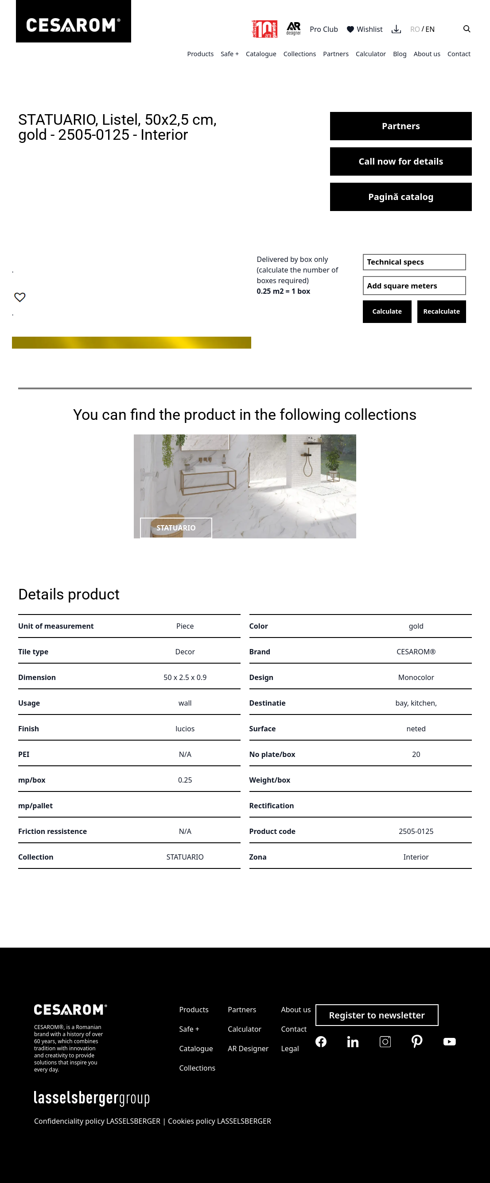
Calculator (371, 54)
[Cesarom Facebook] (321, 1041)
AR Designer (248, 1048)
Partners (336, 54)
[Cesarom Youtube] (449, 1041)
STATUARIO (176, 528)
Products (200, 54)
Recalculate (442, 311)
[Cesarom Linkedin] (352, 1041)
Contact (459, 54)
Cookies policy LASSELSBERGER (219, 1121)
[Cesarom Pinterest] (417, 1041)
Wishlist (365, 29)
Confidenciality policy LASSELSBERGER (97, 1121)
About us (427, 54)
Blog (400, 54)
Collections (300, 54)
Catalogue (261, 54)
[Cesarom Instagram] (385, 1041)
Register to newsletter (376, 1015)
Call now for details (401, 161)
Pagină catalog (400, 197)
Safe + (230, 54)
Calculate (387, 311)
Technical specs (395, 262)
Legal (290, 1048)
